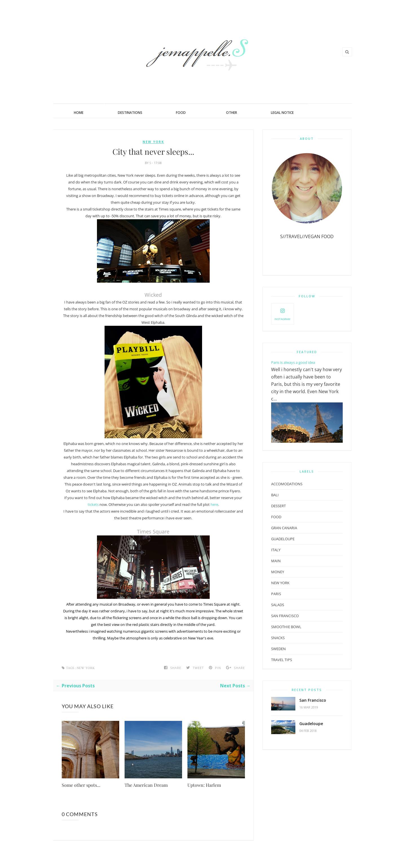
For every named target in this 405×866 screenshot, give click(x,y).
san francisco (285, 615)
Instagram (282, 313)
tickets (93, 504)
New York (153, 142)
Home (78, 112)
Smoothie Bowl (286, 626)
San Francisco (312, 700)
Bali (275, 494)
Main (276, 560)
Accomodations (286, 483)
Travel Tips (281, 659)
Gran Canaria (284, 527)
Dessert (278, 505)
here (214, 504)
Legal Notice (282, 112)
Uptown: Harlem (204, 785)
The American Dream (146, 785)
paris (276, 593)
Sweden (278, 648)
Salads (277, 604)
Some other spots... (81, 785)
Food (181, 112)
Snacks (278, 637)
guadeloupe (283, 538)
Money (277, 571)
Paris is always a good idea (293, 362)
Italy (275, 549)
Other (231, 112)
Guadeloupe (311, 723)
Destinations (130, 112)
